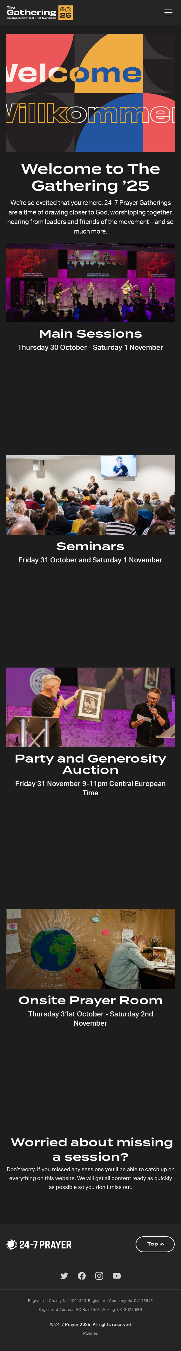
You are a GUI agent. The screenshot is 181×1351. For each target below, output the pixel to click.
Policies (90, 1334)
